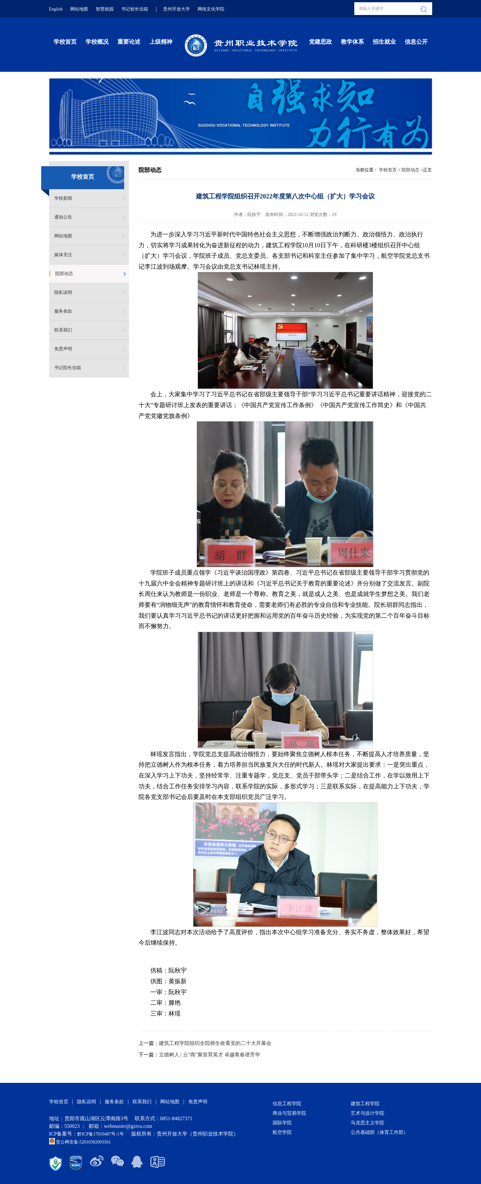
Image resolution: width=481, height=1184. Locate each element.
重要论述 (128, 42)
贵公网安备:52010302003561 (80, 1142)
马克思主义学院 (367, 1122)
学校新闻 (63, 198)
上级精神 (160, 42)
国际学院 (282, 1122)
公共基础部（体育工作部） (379, 1132)
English (56, 9)
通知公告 (63, 217)
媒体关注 (63, 254)
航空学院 (282, 1132)
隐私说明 (63, 292)
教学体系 (352, 42)
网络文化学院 (211, 9)
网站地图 (79, 9)
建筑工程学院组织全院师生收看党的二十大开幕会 (215, 1043)
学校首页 (65, 42)
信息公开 (416, 42)
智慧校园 (105, 9)
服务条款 (63, 311)
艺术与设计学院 (367, 1113)
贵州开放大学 (176, 9)
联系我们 (63, 330)
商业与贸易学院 (289, 1113)
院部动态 (64, 273)
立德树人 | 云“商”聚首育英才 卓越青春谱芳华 (209, 1054)
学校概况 (97, 42)
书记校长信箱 (134, 9)
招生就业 (384, 42)
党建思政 (320, 42)
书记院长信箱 (67, 367)
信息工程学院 (287, 1103)
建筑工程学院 (365, 1103)
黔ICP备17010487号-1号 (101, 1134)
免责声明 (63, 348)
